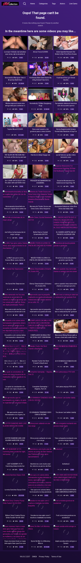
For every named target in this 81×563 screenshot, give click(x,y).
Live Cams (73, 4)
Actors (62, 4)
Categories (43, 4)
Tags (54, 4)
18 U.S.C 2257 (25, 557)
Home (32, 4)
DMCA (34, 557)
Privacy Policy (44, 557)
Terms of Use (56, 557)
